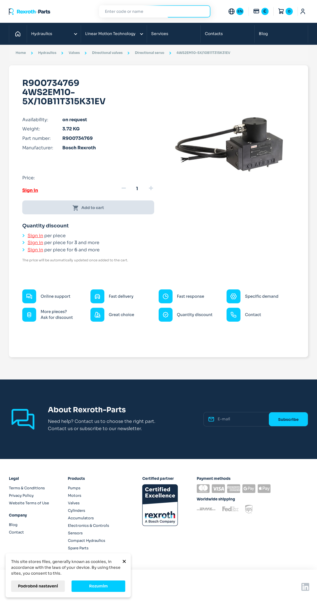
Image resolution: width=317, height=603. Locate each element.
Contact (16, 532)
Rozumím (98, 586)
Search (202, 11)
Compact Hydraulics (86, 540)
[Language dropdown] (235, 11)
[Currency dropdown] (261, 11)
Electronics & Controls (88, 525)
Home (19, 33)
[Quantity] (137, 189)
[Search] (150, 11)
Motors (74, 495)
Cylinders (76, 510)
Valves (74, 503)
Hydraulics (41, 33)
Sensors (75, 533)
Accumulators (81, 518)
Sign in (30, 190)
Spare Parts (78, 548)
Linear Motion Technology (110, 33)
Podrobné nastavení (38, 586)
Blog (263, 33)
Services (159, 33)
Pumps (74, 488)
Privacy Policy (21, 495)
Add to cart (88, 208)
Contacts (214, 33)
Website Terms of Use (29, 503)
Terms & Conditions (27, 488)
